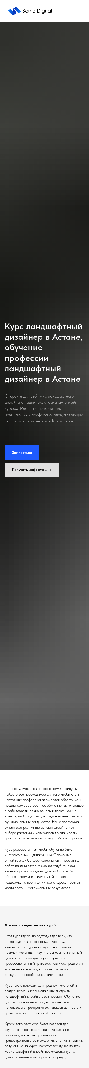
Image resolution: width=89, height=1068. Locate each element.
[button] (22, 452)
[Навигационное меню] (81, 11)
